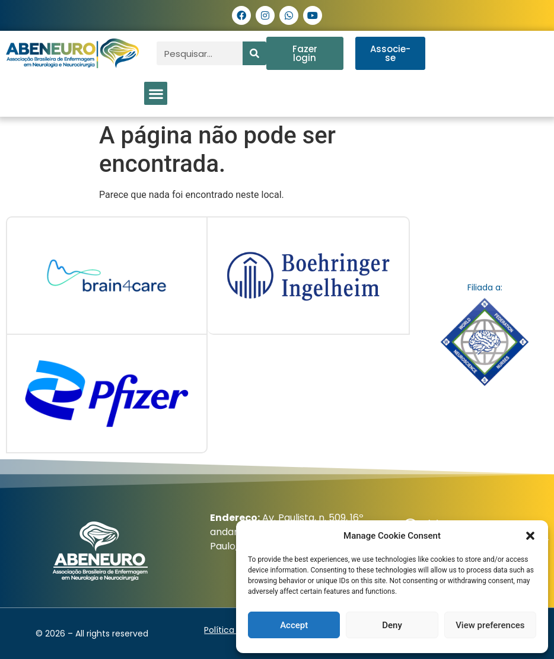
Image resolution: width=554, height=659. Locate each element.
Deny (392, 625)
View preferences (490, 625)
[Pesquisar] (254, 53)
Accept (294, 625)
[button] (530, 536)
